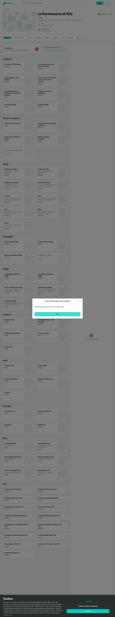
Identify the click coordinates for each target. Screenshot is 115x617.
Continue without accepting (88, 607)
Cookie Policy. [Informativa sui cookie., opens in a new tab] (8, 615)
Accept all (88, 611)
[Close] (80, 301)
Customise (87, 602)
